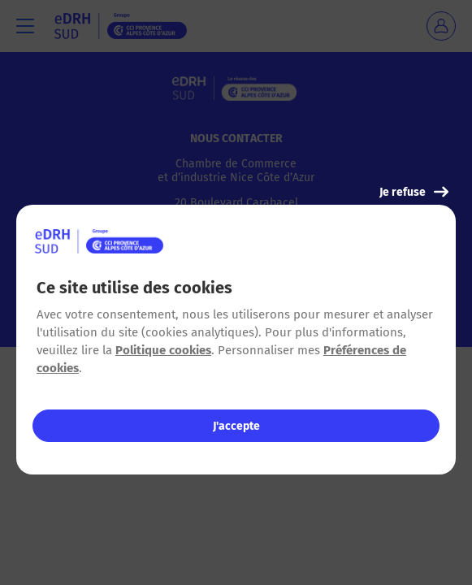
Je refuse (413, 191)
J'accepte (236, 426)
